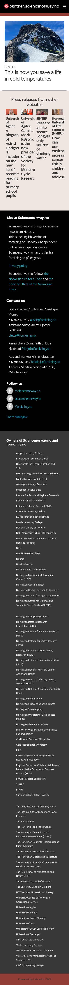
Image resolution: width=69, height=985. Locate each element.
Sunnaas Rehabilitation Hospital (32, 794)
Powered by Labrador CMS (34, 979)
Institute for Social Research (30, 500)
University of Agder (26, 907)
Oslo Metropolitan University (31, 744)
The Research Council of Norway (33, 881)
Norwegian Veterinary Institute (32, 724)
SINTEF (20, 784)
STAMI (19, 789)
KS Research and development (32, 516)
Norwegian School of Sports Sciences (35, 703)
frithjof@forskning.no (36, 348)
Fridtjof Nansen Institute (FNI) (31, 478)
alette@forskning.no (22, 335)
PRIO (18, 749)
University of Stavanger (28, 934)
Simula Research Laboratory (31, 778)
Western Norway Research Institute (34, 950)
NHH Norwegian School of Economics (36, 532)
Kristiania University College (30, 511)
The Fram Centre (25, 821)
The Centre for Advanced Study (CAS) (36, 806)
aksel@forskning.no (43, 320)
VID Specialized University (29, 939)
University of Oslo (25, 923)
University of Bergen (26, 912)
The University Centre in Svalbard (33, 886)
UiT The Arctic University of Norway (34, 892)
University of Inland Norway (30, 917)
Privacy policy (18, 266)
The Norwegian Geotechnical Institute (35, 851)
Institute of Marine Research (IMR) (34, 505)
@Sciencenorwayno (28, 399)
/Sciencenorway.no (27, 391)
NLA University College (28, 553)
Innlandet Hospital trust (28, 489)
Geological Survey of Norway (31, 484)
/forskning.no (23, 406)
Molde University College (29, 522)
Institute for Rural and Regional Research (37, 495)
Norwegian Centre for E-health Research (37, 589)
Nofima (20, 558)
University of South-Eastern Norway (35, 928)
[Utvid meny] (64, 6)
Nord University (24, 564)
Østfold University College (30, 965)
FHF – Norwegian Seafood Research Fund (37, 473)
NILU (18, 547)
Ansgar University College (29, 453)
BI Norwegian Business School (32, 458)
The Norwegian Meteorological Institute (36, 856)
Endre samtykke (17, 417)
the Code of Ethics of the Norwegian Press (31, 284)
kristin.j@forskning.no (45, 362)
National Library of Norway (30, 527)
